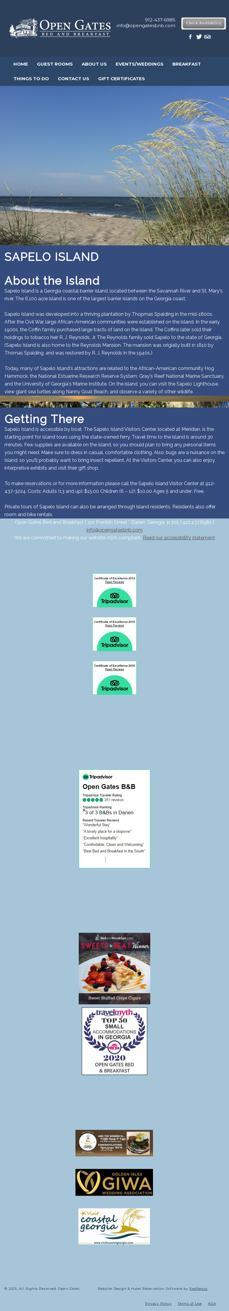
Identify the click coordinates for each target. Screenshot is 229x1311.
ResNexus (198, 1289)
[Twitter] (199, 38)
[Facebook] (191, 38)
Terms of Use (190, 1303)
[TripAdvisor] (207, 38)
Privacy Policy (158, 1303)
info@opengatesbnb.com (114, 530)
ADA (212, 1303)
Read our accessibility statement (179, 538)
